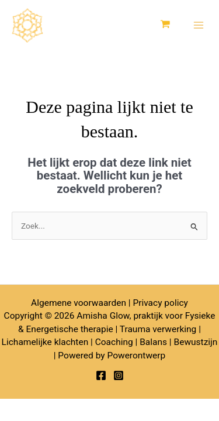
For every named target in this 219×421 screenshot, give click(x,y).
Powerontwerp (136, 355)
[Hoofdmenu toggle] (198, 25)
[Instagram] (118, 375)
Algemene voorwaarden (78, 303)
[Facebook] (101, 375)
